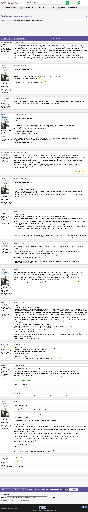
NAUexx (3, 66)
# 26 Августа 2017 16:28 (20, 152)
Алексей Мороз (6, 42)
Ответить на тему (19, 38)
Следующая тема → (81, 20)
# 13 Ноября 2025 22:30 (20, 365)
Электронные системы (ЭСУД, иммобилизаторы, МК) (31, 20)
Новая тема (6, 38)
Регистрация (83, 2)
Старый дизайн (43, 8)
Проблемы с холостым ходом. (16, 16)
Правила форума (28, 8)
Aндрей (3, 212)
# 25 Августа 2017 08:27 (20, 42)
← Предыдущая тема (69, 20)
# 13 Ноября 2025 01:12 (20, 302)
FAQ (54, 8)
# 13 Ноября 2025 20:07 (20, 344)
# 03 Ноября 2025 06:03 (20, 243)
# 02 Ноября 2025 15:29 (20, 211)
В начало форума (11, 8)
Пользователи (74, 8)
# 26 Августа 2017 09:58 (20, 114)
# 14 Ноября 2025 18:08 (20, 457)
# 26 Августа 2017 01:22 (20, 65)
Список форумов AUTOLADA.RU (8, 20)
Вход (80, 4)
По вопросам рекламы (6, 508)
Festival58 (4, 244)
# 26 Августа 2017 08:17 (20, 98)
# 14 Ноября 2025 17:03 (20, 401)
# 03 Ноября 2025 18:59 (20, 269)
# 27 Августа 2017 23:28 (20, 178)
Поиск (63, 8)
